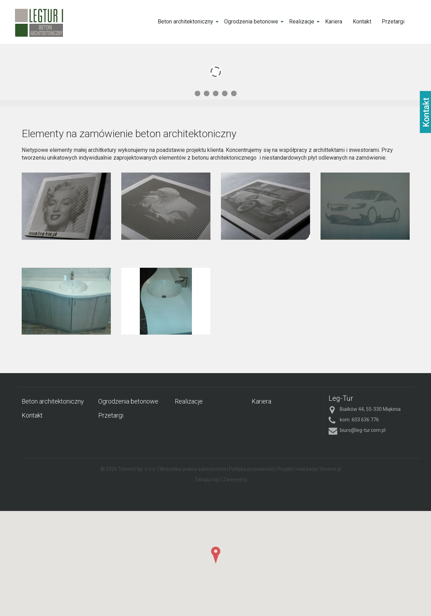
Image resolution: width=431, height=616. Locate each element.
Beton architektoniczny (185, 21)
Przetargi (393, 21)
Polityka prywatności (251, 469)
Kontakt (362, 21)
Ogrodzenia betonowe (251, 21)
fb (425, 112)
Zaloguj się (206, 479)
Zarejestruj (235, 479)
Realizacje (301, 21)
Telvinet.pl (330, 469)
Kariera (333, 21)
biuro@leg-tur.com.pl (363, 430)
